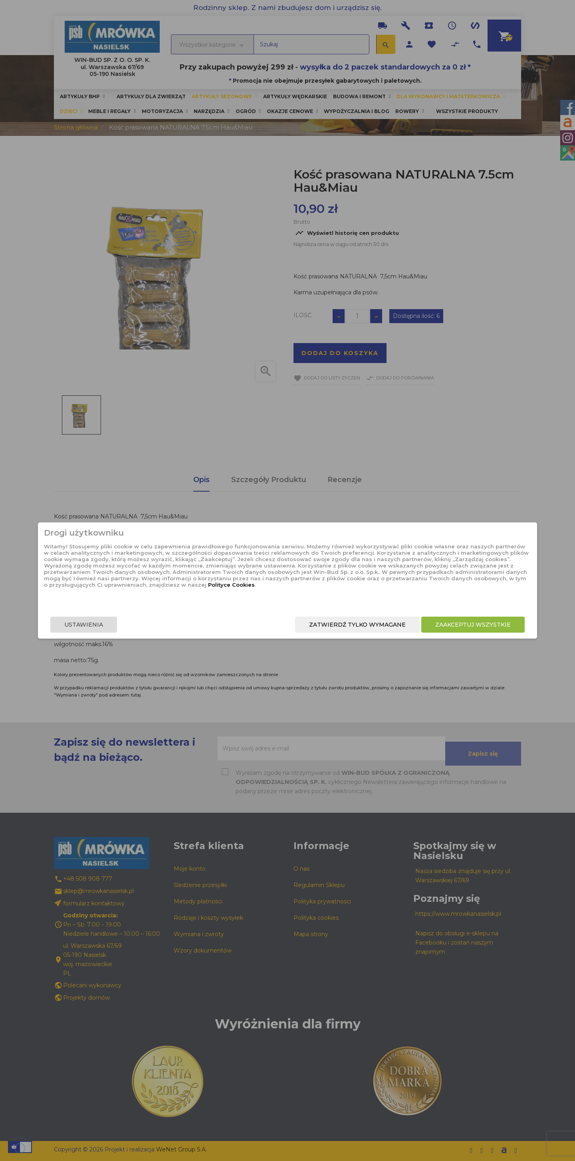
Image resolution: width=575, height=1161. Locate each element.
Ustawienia (138, 625)
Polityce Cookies (281, 596)
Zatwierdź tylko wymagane (302, 625)
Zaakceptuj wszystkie (418, 625)
